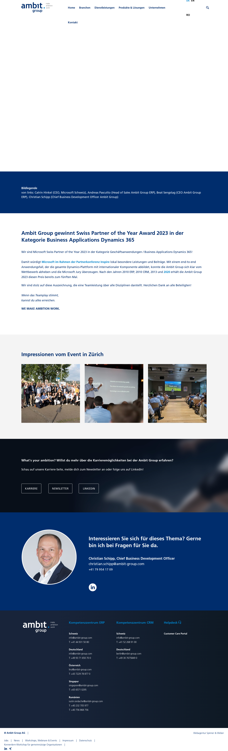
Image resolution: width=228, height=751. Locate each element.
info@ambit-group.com (80, 637)
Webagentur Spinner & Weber (208, 732)
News (17, 740)
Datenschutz (85, 740)
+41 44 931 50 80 (80, 642)
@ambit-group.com (131, 653)
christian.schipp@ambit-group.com (116, 564)
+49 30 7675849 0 (128, 657)
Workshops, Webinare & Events (41, 740)
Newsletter (60, 488)
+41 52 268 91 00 (127, 642)
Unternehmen (157, 7)
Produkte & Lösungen (132, 7)
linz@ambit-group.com (80, 669)
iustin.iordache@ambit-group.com (86, 701)
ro (188, 15)
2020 (167, 272)
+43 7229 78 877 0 (80, 673)
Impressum (68, 740)
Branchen (84, 7)
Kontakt (73, 22)
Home (71, 7)
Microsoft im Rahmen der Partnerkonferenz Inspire (76, 262)
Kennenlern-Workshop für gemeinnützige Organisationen (33, 744)
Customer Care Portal (175, 633)
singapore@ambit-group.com (83, 685)
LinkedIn (88, 488)
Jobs (6, 740)
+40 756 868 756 (79, 709)
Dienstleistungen (105, 7)
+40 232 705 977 (79, 705)
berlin (119, 653)
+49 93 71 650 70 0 (81, 657)
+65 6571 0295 (78, 689)
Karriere (31, 488)
